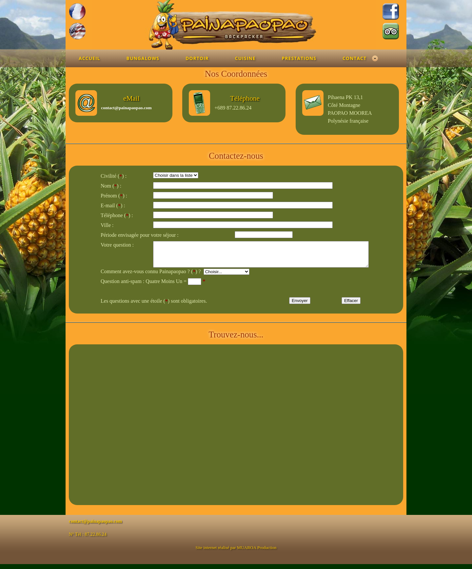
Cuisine (245, 58)
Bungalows (142, 58)
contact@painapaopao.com (126, 107)
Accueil (89, 58)
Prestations (299, 58)
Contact (354, 58)
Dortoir (197, 58)
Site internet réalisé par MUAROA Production (236, 552)
